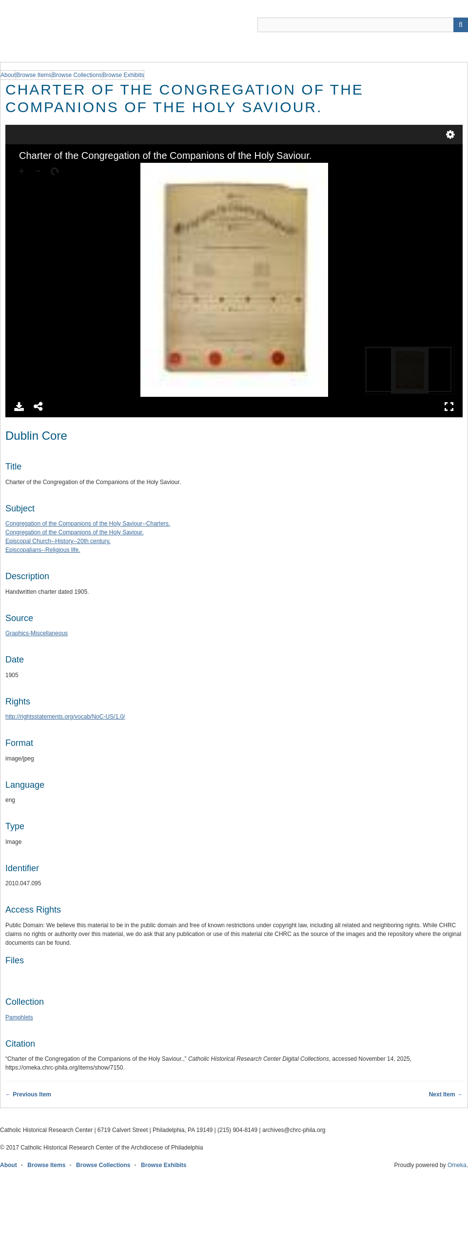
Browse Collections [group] (77, 75)
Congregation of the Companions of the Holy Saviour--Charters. (87, 523)
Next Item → (446, 1094)
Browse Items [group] (34, 75)
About (8, 1165)
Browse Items (46, 1165)
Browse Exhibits (163, 1165)
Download (19, 406)
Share (38, 406)
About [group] (8, 75)
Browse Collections (103, 1165)
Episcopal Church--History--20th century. (58, 541)
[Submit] (460, 25)
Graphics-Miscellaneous (36, 633)
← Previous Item (28, 1094)
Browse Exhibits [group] (123, 75)
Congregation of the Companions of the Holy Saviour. (74, 532)
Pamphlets (19, 1017)
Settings (450, 134)
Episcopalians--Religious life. (42, 549)
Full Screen (449, 406)
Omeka (457, 1165)
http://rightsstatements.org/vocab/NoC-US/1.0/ (65, 716)
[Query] (362, 25)
